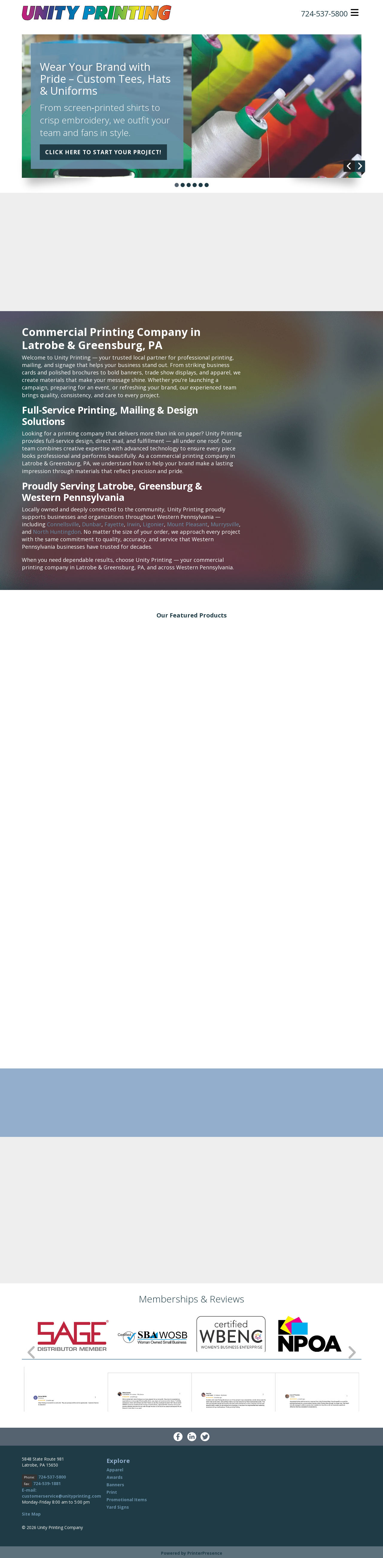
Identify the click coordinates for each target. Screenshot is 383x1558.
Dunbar (91, 524)
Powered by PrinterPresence (191, 1553)
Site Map (31, 1514)
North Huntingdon (57, 531)
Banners (115, 1484)
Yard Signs (118, 1507)
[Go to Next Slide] (351, 1352)
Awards (115, 1477)
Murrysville (225, 524)
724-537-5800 (321, 13)
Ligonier (153, 524)
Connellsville (63, 524)
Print (112, 1492)
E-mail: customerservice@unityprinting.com (61, 1493)
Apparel (115, 1470)
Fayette (114, 524)
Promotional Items (127, 1499)
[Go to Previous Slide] (32, 1352)
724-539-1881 (47, 1483)
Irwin (133, 524)
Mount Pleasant (187, 524)
